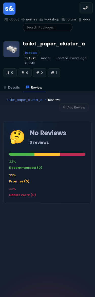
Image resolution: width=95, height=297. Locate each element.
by (30, 58)
